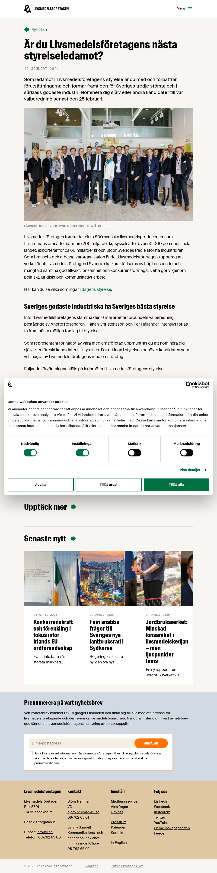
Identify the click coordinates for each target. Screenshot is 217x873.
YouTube (161, 822)
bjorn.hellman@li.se (83, 812)
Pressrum (118, 822)
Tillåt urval (108, 485)
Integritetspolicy (127, 865)
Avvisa (40, 485)
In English (119, 842)
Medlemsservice (124, 801)
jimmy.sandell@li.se (83, 843)
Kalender (118, 827)
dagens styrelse (96, 289)
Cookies (91, 865)
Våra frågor (119, 806)
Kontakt (117, 832)
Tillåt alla (176, 485)
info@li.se (45, 832)
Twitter (159, 817)
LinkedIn (161, 801)
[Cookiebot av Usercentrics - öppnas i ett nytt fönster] (189, 384)
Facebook (162, 806)
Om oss (117, 812)
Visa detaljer (190, 470)
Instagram (162, 812)
